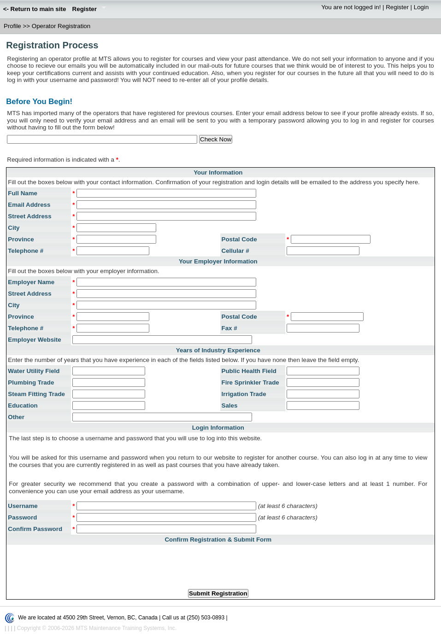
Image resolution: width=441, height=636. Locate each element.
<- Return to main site (34, 9)
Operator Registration (61, 26)
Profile (12, 26)
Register (87, 9)
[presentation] (218, 564)
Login (421, 7)
